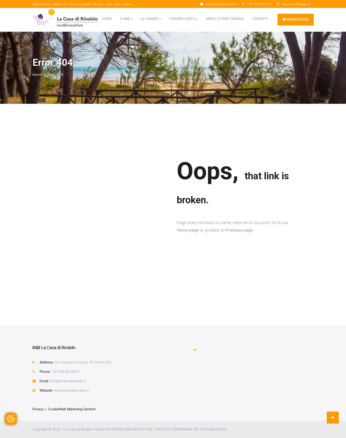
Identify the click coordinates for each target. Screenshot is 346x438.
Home (107, 19)
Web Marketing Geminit (77, 409)
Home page (188, 230)
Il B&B (126, 19)
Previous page (239, 230)
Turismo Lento (183, 19)
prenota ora (296, 19)
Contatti (260, 19)
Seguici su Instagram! (294, 4)
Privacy (38, 409)
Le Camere (151, 19)
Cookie (53, 409)
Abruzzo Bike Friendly (225, 19)
